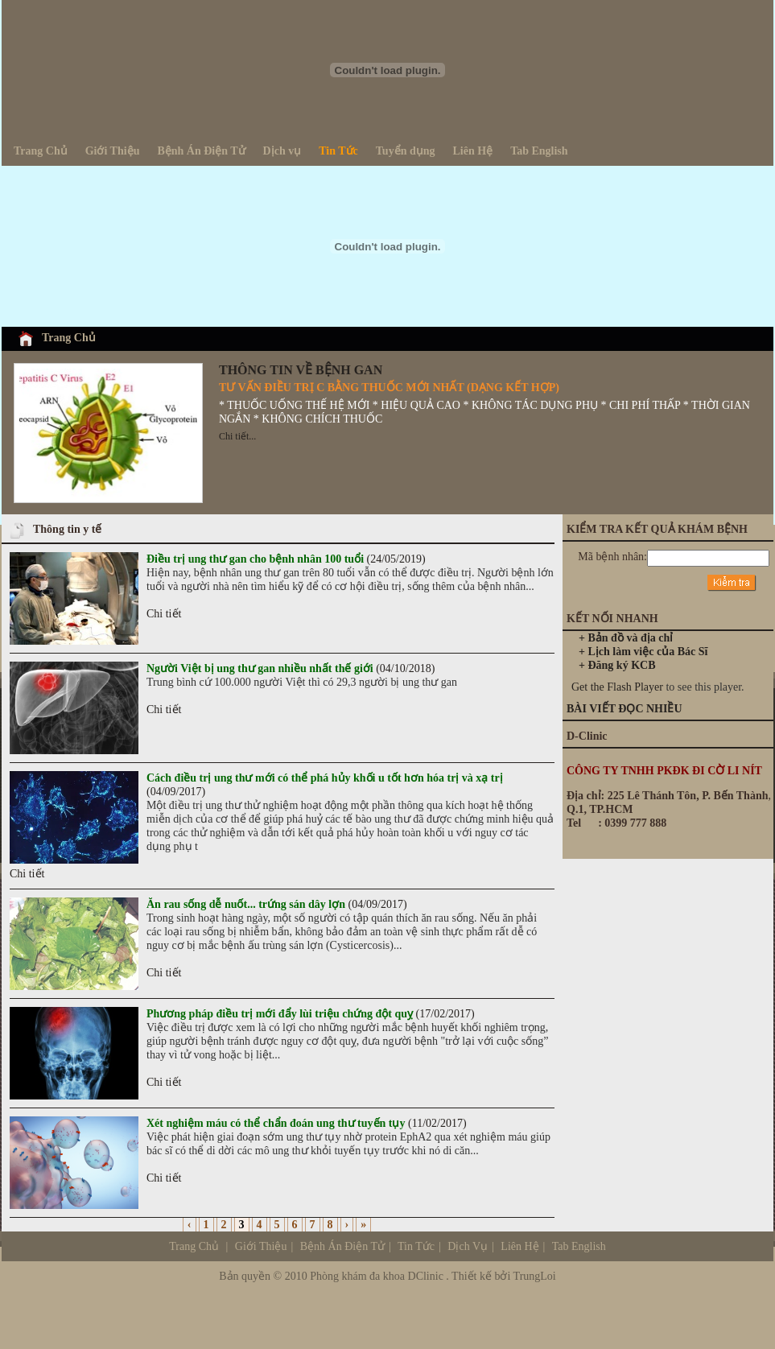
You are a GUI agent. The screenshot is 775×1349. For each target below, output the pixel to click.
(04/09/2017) (276, 904)
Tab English (579, 1246)
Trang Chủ (69, 338)
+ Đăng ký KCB (617, 665)
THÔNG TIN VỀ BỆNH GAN (300, 370)
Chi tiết (163, 614)
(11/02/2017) (306, 1123)
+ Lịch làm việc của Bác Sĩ (643, 652)
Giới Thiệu (261, 1246)
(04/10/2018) (290, 668)
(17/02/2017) (310, 1014)
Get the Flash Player (617, 687)
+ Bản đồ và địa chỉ (626, 638)
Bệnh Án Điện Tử (342, 1246)
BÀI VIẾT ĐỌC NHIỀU (624, 709)
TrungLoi (534, 1276)
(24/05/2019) (286, 559)
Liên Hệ (518, 1246)
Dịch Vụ (526, 1246)
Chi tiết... (237, 436)
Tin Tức (416, 1246)
